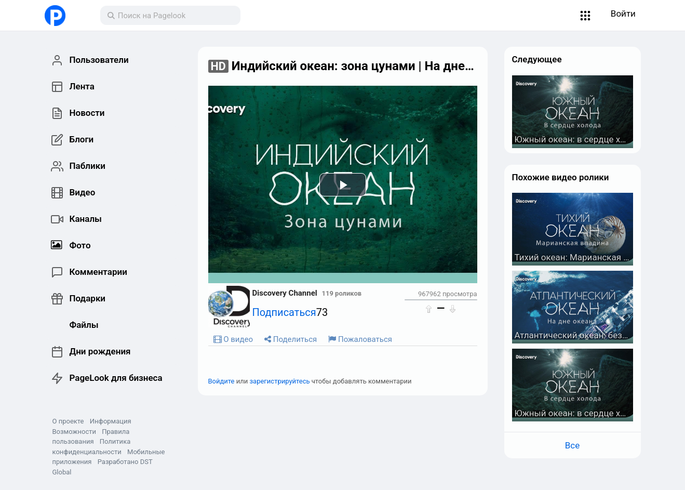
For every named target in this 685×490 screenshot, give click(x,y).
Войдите (221, 381)
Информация (110, 421)
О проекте (68, 421)
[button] (585, 15)
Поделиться (290, 339)
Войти (623, 13)
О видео (233, 339)
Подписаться (284, 312)
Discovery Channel (284, 293)
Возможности (74, 431)
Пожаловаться (360, 339)
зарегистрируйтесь (280, 381)
